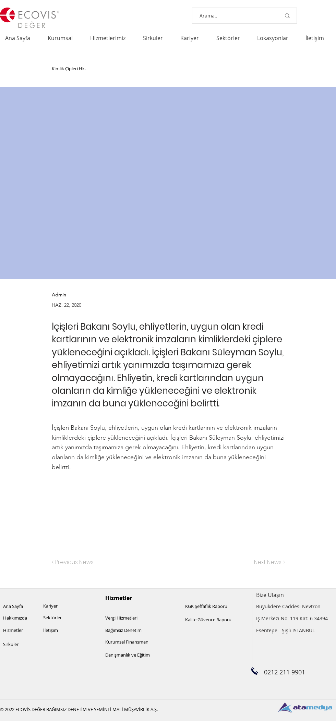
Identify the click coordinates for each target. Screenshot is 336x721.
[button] (64, 38)
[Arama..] (228, 15)
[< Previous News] (74, 562)
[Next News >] (268, 562)
